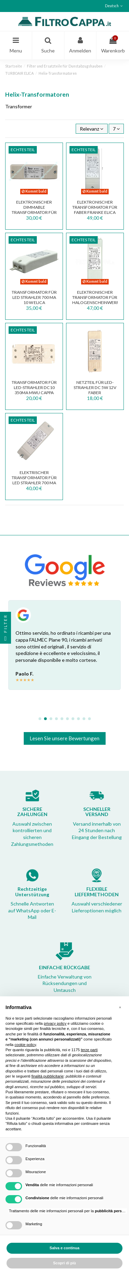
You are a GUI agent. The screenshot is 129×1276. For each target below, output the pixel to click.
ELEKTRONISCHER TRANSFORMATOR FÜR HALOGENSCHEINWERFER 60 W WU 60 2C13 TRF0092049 (98, 302)
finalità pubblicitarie (47, 1076)
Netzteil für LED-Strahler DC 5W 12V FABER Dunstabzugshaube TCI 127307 (95, 392)
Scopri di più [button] (64, 1263)
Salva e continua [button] (64, 1248)
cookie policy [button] (25, 1045)
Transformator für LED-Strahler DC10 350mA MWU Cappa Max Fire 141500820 (34, 390)
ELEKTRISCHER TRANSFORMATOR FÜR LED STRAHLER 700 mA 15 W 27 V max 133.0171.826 (34, 482)
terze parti (89, 1050)
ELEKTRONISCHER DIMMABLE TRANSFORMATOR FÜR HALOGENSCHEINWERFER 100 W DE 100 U (38, 212)
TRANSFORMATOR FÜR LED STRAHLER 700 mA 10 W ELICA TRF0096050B (34, 300)
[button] (120, 1007)
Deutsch (114, 6)
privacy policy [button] (55, 1023)
